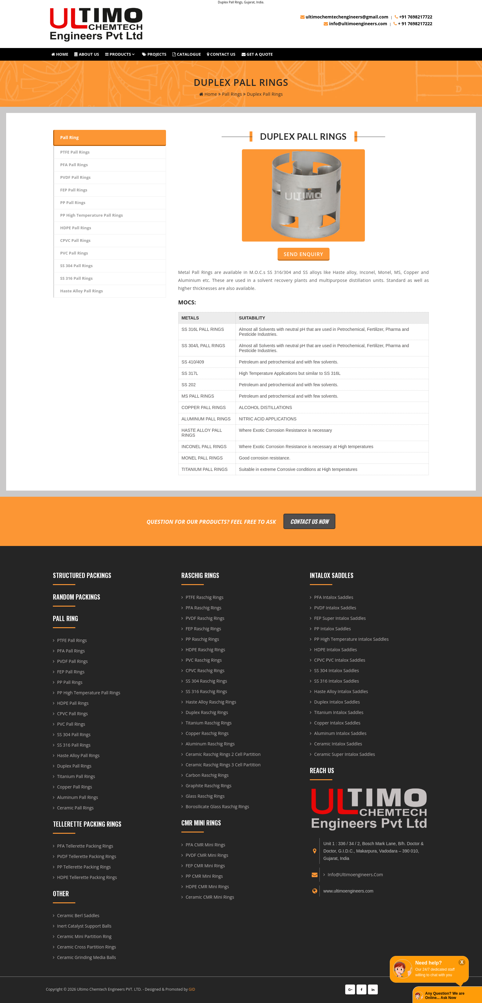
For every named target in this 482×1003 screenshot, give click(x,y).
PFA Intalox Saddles (333, 597)
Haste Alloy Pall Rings (81, 291)
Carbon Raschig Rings (207, 775)
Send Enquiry (303, 254)
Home (59, 54)
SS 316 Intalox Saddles (336, 681)
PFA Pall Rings (74, 164)
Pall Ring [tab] (69, 137)
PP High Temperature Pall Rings (91, 215)
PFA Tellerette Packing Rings (85, 846)
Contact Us (221, 54)
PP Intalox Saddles (332, 629)
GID (192, 989)
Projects (154, 54)
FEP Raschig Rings (203, 629)
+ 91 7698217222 (412, 23)
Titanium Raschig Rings (209, 723)
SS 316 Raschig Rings (206, 691)
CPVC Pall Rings (75, 240)
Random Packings (76, 596)
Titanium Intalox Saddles (338, 712)
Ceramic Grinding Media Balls (86, 957)
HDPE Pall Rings (75, 228)
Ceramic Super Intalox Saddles (344, 754)
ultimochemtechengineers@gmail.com (344, 17)
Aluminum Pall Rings (77, 797)
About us (86, 54)
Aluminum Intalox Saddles (340, 733)
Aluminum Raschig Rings (210, 744)
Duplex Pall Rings (74, 766)
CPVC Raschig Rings (205, 670)
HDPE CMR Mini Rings (207, 886)
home (208, 94)
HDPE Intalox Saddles (335, 649)
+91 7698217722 (413, 17)
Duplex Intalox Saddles (337, 702)
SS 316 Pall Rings (76, 278)
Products (118, 54)
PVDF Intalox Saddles (335, 608)
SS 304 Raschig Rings (206, 681)
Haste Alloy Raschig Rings (211, 702)
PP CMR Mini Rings (204, 876)
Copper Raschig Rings (207, 733)
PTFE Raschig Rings (204, 597)
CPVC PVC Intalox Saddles (339, 660)
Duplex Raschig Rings (207, 712)
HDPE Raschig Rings (205, 649)
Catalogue (186, 54)
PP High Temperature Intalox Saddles (351, 639)
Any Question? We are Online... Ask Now (444, 995)
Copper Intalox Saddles (337, 723)
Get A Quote (257, 54)
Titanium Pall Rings (76, 776)
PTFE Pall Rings (75, 152)
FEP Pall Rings (73, 190)
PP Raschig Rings (202, 639)
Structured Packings (82, 575)
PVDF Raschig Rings (205, 618)
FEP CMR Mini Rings (205, 866)
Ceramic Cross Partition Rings (86, 947)
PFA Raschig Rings (203, 608)
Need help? (428, 962)
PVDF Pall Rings (75, 177)
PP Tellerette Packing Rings (84, 867)
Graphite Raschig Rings (208, 785)
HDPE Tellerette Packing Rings (87, 877)
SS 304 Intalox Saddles (336, 670)
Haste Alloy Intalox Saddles (341, 691)
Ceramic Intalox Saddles (338, 744)
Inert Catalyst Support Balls (84, 926)
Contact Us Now (309, 521)
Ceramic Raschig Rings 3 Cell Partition (223, 765)
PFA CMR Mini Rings (205, 845)
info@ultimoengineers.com (355, 23)
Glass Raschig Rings (205, 796)
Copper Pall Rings (74, 787)
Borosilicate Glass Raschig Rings (217, 806)
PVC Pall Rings (74, 253)
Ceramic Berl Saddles (78, 915)
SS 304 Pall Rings (76, 265)
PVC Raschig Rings (204, 660)
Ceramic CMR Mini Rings (210, 897)
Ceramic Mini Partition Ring (84, 936)
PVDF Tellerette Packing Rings (86, 856)
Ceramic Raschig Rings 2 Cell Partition (223, 754)
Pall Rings (230, 94)
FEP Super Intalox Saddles (340, 618)
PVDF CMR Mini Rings (207, 855)
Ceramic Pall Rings (75, 808)
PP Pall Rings (72, 202)
